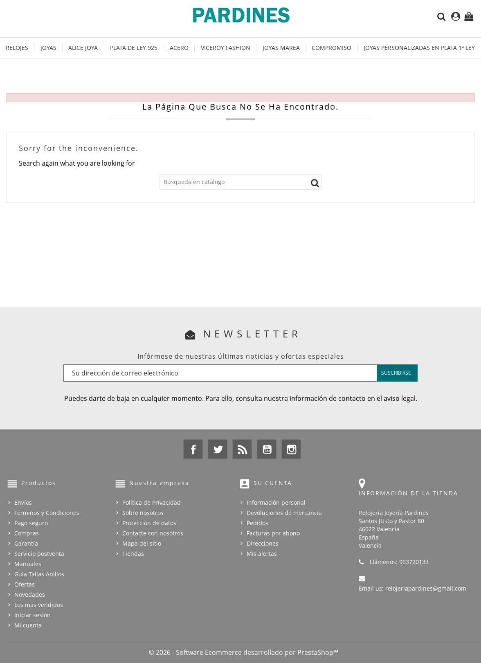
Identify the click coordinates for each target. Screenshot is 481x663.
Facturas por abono (273, 533)
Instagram (291, 449)
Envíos (23, 502)
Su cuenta (273, 483)
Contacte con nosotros (152, 533)
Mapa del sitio (141, 543)
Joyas (48, 48)
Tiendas (133, 553)
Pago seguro (31, 523)
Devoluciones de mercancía (284, 513)
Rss (242, 449)
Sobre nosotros (143, 513)
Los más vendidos (38, 605)
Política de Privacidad (151, 502)
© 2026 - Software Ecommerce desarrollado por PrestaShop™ (243, 652)
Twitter (217, 449)
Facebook (193, 449)
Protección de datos (149, 523)
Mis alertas (262, 553)
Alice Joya (83, 48)
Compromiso (331, 48)
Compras (26, 533)
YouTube (266, 449)
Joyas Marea (281, 48)
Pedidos (257, 523)
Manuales (27, 564)
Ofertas (24, 584)
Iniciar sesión (32, 615)
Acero (179, 48)
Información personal (276, 502)
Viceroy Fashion (225, 48)
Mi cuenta (28, 625)
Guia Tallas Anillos (39, 574)
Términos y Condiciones (46, 513)
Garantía (26, 543)
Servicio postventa (39, 553)
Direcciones (263, 543)
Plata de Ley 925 (133, 48)
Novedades (29, 594)
